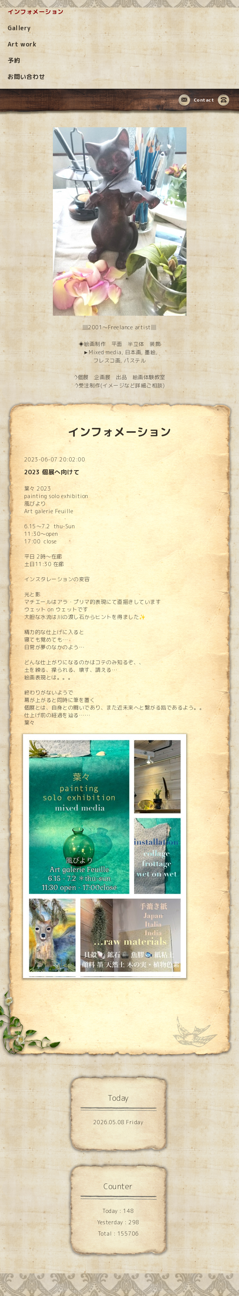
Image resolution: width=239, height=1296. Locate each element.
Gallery (19, 28)
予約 (14, 60)
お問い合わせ (26, 77)
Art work (22, 44)
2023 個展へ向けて (52, 472)
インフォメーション (36, 12)
